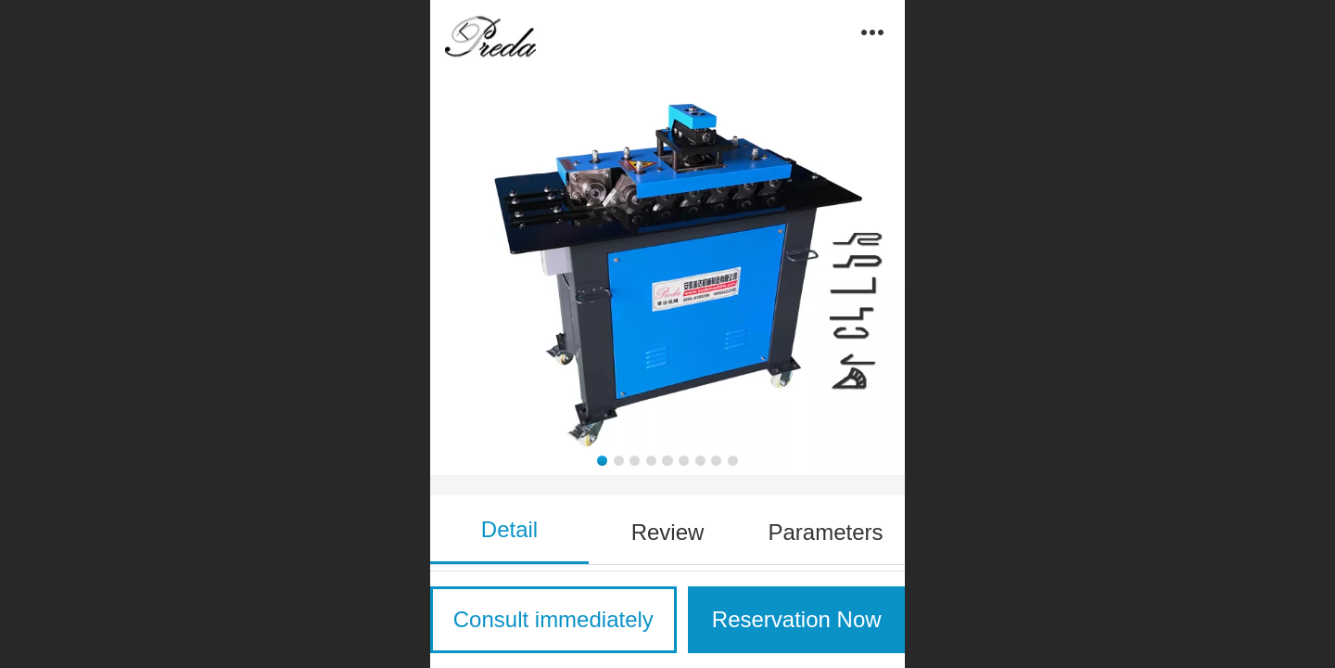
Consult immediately (553, 619)
